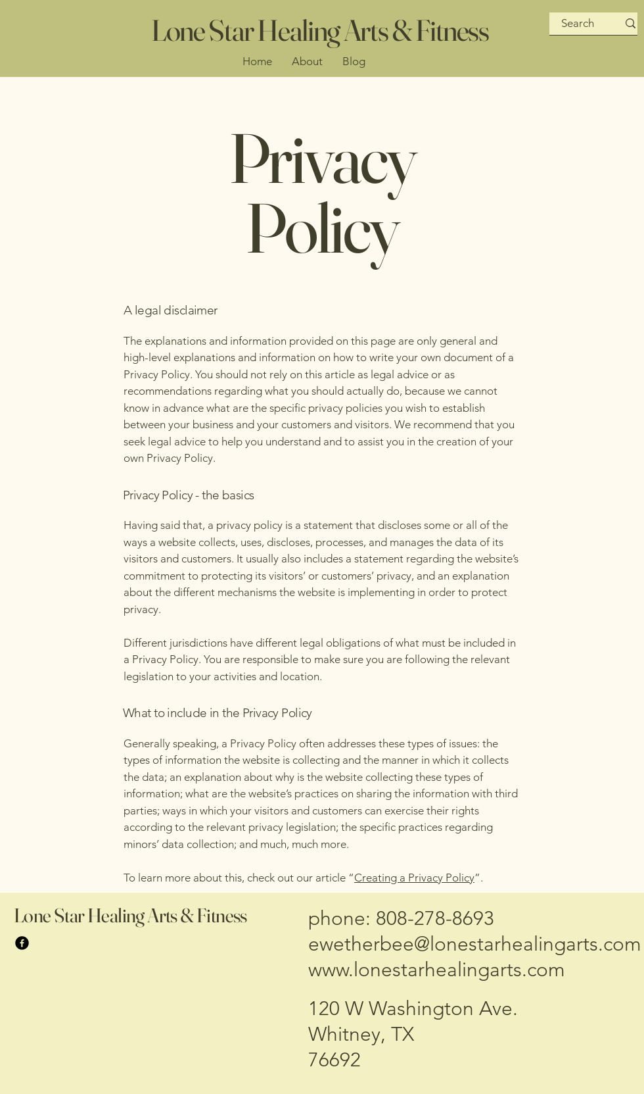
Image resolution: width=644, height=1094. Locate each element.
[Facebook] (22, 943)
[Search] (578, 23)
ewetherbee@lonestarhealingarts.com (474, 944)
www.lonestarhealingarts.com (436, 970)
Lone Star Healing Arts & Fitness (320, 30)
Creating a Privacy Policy (414, 877)
